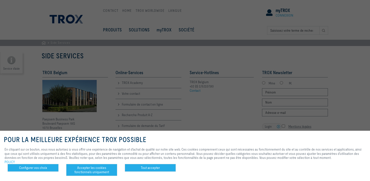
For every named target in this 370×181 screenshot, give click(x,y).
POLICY (10, 162)
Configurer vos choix (33, 168)
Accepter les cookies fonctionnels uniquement (91, 170)
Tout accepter (150, 168)
